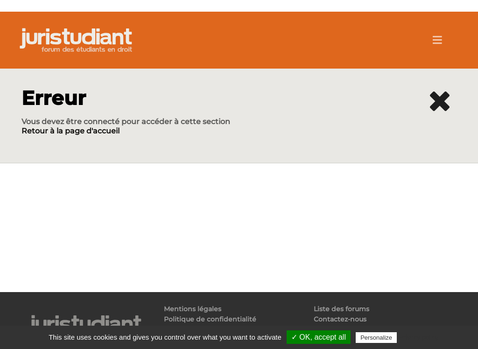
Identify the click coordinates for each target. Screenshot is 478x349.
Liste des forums (341, 309)
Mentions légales (192, 309)
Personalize (376, 337)
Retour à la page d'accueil (70, 130)
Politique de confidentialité (210, 319)
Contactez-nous (340, 319)
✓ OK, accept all (318, 337)
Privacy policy (419, 337)
